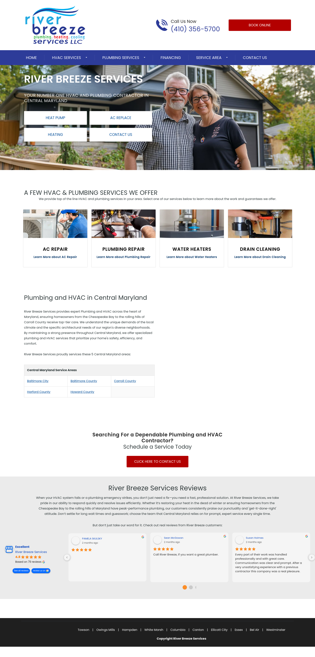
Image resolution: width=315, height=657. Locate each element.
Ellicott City (219, 630)
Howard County (82, 392)
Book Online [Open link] (260, 25)
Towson (83, 630)
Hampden (129, 630)
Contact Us (255, 57)
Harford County (38, 392)
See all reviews (21, 570)
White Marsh (153, 630)
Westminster (275, 630)
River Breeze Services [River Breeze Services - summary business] (31, 552)
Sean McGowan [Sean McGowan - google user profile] (173, 537)
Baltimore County (84, 381)
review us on (39, 570)
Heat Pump (55, 117)
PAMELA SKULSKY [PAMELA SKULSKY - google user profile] (92, 538)
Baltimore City (37, 381)
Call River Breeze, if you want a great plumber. (185, 554)
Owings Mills (105, 630)
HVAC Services (66, 57)
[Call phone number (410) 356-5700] (188, 25)
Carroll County (125, 381)
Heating (55, 134)
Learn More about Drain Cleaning (260, 257)
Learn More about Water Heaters (192, 257)
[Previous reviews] (67, 557)
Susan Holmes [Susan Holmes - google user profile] (255, 537)
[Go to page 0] (184, 587)
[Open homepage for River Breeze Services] (55, 25)
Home (31, 57)
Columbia (177, 630)
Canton (198, 630)
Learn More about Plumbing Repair (124, 257)
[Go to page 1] (191, 587)
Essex (239, 630)
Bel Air (254, 630)
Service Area (209, 57)
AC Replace (120, 117)
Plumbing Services (120, 57)
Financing (171, 57)
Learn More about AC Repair (55, 257)
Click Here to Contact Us (157, 461)
